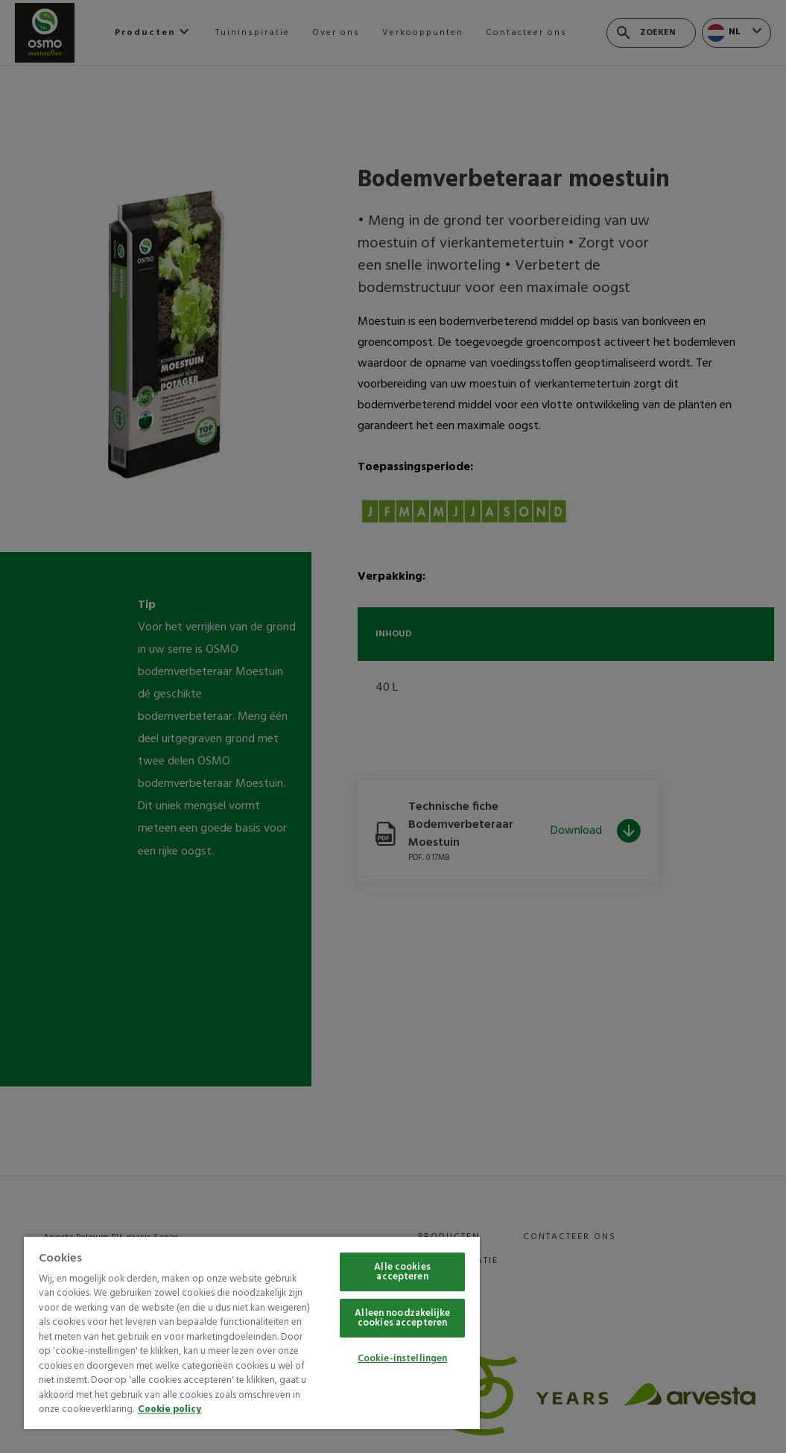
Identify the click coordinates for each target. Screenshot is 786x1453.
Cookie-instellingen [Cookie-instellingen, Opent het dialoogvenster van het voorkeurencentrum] (402, 1359)
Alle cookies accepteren (402, 1272)
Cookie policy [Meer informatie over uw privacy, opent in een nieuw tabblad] (169, 1409)
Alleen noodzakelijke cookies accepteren (402, 1318)
